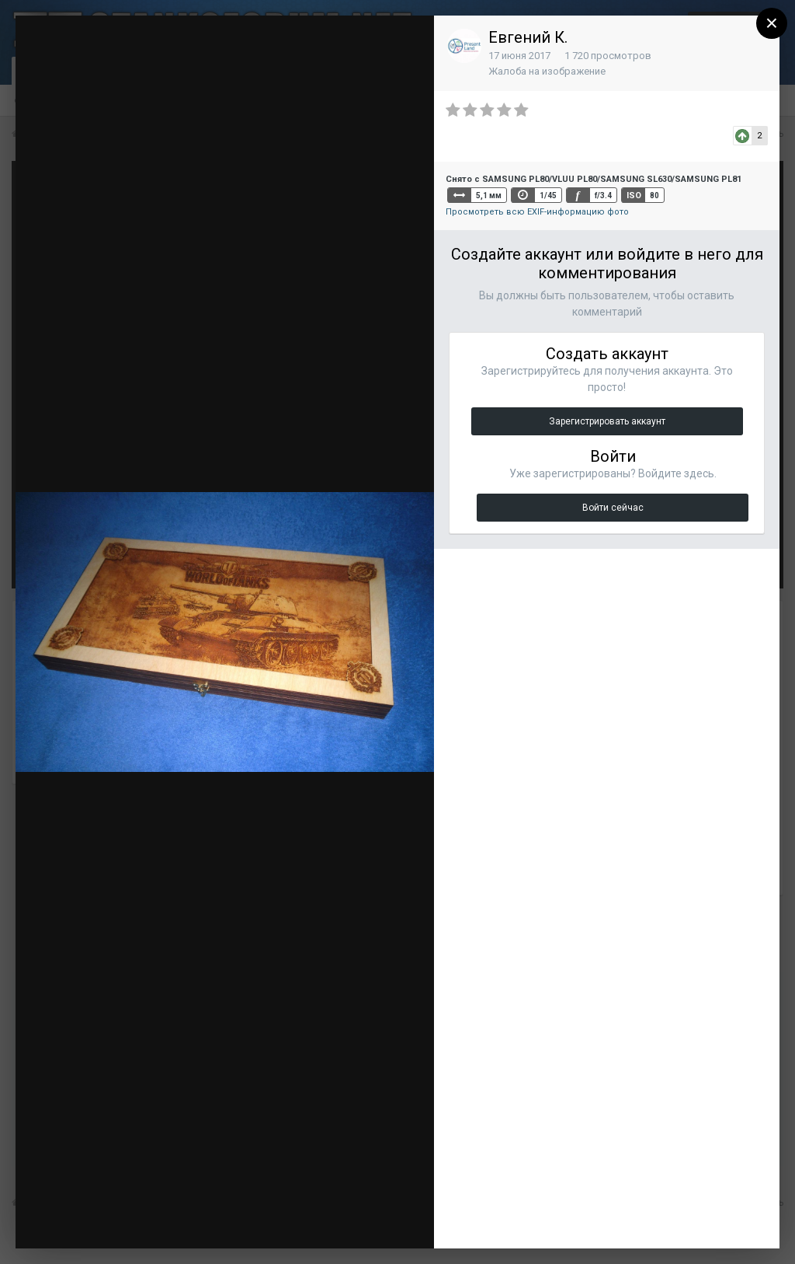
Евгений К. (528, 37)
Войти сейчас (613, 507)
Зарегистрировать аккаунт (607, 421)
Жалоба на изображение (547, 71)
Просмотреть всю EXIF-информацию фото (537, 212)
